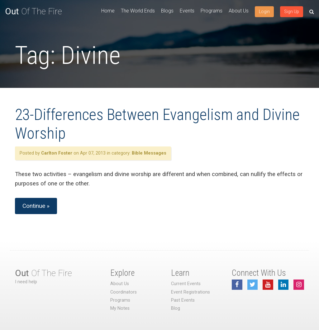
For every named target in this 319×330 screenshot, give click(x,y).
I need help (26, 282)
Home (108, 11)
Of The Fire (33, 11)
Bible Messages (149, 153)
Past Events (183, 300)
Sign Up (291, 11)
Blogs (167, 11)
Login (264, 11)
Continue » (36, 205)
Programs (211, 11)
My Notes (120, 308)
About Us (239, 11)
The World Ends (138, 11)
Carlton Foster (56, 153)
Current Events (186, 283)
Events (187, 11)
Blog (175, 308)
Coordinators (123, 292)
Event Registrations (190, 292)
